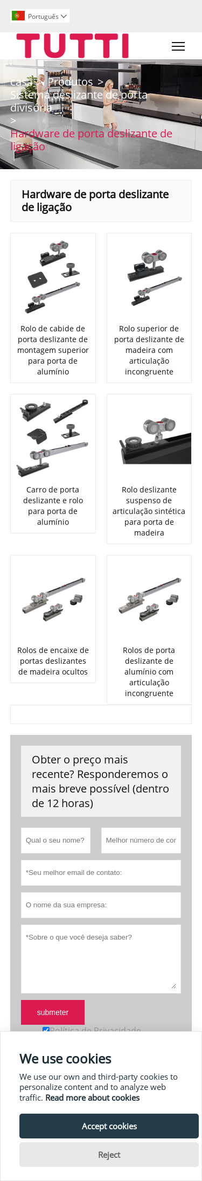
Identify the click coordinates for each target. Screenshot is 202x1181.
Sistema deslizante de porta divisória (79, 101)
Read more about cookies (92, 1097)
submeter (52, 1012)
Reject (109, 1154)
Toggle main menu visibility (179, 44)
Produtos (70, 81)
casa (21, 81)
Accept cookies (109, 1126)
